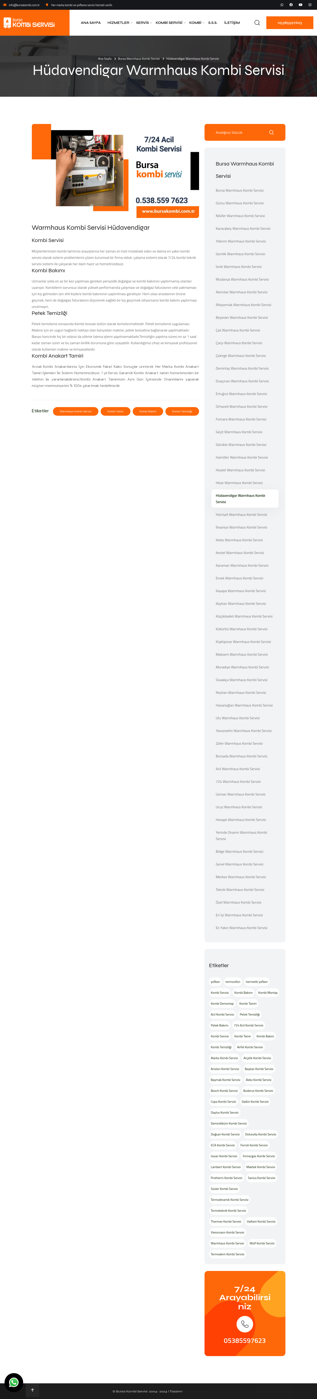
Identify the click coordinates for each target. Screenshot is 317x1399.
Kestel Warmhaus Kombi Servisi (240, 552)
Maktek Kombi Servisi (260, 1166)
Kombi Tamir (115, 411)
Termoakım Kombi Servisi (228, 1254)
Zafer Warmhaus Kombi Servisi (239, 743)
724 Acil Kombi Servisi (248, 1025)
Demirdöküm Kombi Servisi (229, 1123)
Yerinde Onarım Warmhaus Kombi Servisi (241, 835)
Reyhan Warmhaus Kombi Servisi (241, 692)
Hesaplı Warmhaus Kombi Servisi (241, 819)
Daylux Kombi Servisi (225, 1112)
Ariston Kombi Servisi (225, 1068)
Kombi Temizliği (182, 411)
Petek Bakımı (219, 1025)
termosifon (233, 981)
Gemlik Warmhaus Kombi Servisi (240, 254)
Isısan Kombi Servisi (224, 1156)
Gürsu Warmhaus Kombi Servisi (240, 203)
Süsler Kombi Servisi (224, 1188)
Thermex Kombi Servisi (226, 1221)
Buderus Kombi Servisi (258, 1090)
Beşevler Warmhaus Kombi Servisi (242, 317)
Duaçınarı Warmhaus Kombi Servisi (242, 381)
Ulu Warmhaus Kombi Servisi (238, 718)
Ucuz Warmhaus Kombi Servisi (239, 807)
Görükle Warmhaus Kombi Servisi (241, 444)
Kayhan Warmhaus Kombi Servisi (241, 603)
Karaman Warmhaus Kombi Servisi (242, 565)
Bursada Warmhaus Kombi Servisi (241, 756)
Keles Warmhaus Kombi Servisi (239, 540)
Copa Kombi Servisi (223, 1101)
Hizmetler (118, 23)
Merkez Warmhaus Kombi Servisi (241, 877)
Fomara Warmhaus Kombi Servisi (241, 419)
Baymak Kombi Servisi (225, 1079)
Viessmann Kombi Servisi (227, 1232)
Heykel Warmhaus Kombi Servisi (240, 470)
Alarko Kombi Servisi (224, 1057)
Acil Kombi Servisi (222, 1014)
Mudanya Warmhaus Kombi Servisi (242, 279)
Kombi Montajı (267, 992)
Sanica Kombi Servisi (261, 1177)
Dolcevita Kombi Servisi (260, 1134)
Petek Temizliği (250, 1014)
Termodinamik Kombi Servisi (230, 1199)
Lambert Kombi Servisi (226, 1166)
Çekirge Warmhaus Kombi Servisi (241, 355)
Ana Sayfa (91, 23)
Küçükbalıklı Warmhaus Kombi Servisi (244, 616)
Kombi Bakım (148, 411)
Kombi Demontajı (222, 1003)
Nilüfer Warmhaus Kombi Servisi (240, 215)
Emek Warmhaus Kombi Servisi (239, 578)
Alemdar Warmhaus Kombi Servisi (242, 292)
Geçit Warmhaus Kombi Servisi (239, 432)
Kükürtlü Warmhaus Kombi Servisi (242, 629)
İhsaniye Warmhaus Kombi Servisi (241, 527)
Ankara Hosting (194, 1391)
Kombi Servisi (169, 23)
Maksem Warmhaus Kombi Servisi (242, 654)
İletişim (232, 23)
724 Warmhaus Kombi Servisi (238, 781)
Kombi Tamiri (248, 1003)
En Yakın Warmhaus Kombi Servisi (241, 927)
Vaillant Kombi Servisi (261, 1221)
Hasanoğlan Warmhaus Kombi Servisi (244, 705)
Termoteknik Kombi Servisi (228, 1210)
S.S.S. (212, 23)
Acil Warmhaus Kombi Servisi (238, 768)
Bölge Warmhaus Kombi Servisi (239, 851)
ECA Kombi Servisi (223, 1145)
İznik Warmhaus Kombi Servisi (239, 266)
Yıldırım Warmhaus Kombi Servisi (241, 241)
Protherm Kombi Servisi (226, 1177)
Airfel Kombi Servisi (250, 1047)
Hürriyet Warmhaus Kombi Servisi (241, 514)
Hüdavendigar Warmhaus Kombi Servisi (240, 498)
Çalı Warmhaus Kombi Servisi (238, 330)
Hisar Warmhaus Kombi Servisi (239, 482)
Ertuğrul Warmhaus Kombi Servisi (241, 393)
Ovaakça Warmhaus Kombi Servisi (242, 679)
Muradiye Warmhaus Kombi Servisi (242, 667)
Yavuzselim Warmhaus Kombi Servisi (244, 730)
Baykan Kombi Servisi (259, 1068)
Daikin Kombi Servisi (255, 1101)
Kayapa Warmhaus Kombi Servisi (241, 590)
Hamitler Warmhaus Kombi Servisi (242, 457)
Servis (142, 23)
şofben (215, 981)
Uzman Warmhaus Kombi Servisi (241, 794)
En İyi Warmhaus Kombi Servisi (239, 915)
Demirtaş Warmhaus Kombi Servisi (242, 368)
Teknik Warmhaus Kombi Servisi (240, 889)
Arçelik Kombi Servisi (257, 1057)
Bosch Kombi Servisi (224, 1090)
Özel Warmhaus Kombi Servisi (239, 902)
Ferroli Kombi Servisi (254, 1145)
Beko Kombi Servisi (258, 1079)
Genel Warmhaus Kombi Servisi (239, 864)
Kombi (195, 23)
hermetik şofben (257, 981)
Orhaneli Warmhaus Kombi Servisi (242, 406)
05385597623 (290, 22)
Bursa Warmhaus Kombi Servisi (139, 58)
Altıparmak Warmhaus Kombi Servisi (243, 304)
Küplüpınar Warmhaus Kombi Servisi (243, 641)
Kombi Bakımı (243, 992)
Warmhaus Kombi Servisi (76, 411)
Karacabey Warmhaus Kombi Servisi (243, 228)
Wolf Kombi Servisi (262, 1243)
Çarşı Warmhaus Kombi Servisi (239, 343)
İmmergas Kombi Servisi (259, 1156)
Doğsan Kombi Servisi (225, 1134)
